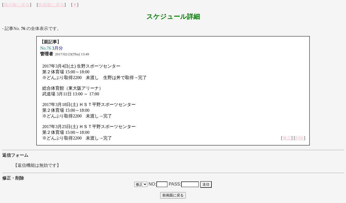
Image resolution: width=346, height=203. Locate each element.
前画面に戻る (51, 4)
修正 (287, 138)
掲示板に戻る (17, 4)
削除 (299, 138)
